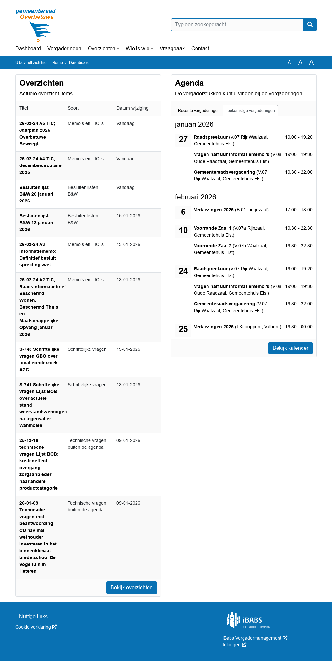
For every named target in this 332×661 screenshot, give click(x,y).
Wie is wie (137, 48)
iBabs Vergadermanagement (255, 638)
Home (57, 62)
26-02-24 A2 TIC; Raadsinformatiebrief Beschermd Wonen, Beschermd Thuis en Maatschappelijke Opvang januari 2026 (42, 307)
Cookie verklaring (36, 627)
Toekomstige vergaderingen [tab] (250, 110)
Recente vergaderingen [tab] (199, 110)
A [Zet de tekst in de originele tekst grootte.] (289, 62)
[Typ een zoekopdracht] (244, 24)
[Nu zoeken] (310, 24)
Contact (200, 48)
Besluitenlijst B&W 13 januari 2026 (36, 222)
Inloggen (234, 644)
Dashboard (28, 48)
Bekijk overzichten (132, 587)
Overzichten (101, 48)
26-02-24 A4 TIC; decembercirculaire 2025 (40, 165)
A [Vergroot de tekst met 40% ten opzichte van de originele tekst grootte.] (311, 63)
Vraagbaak (172, 48)
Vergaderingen (64, 48)
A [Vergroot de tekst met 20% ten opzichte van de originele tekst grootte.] (300, 62)
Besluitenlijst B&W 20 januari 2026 (36, 194)
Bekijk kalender (290, 348)
